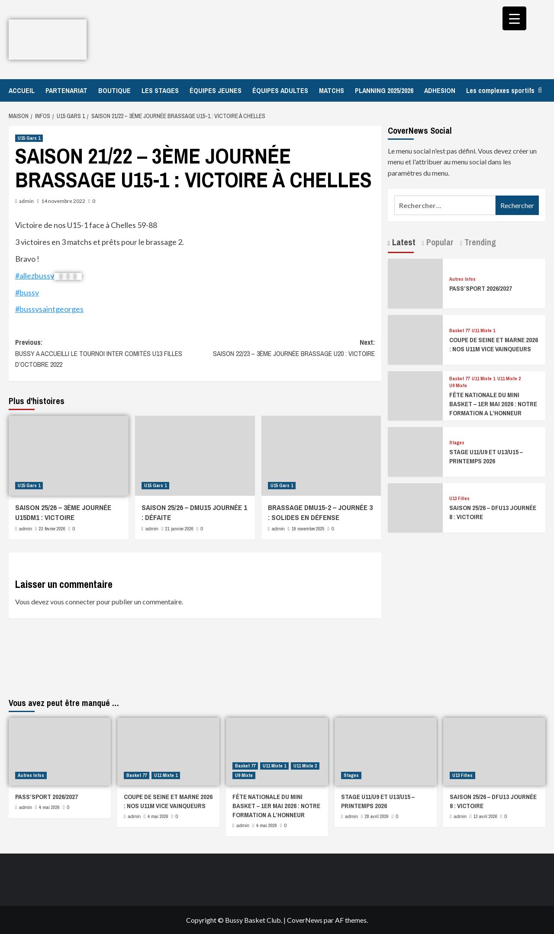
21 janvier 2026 (179, 529)
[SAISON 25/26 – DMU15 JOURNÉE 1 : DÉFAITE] (195, 456)
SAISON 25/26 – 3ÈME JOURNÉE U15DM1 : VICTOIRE (63, 512)
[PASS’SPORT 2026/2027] (415, 283)
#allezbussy (34, 275)
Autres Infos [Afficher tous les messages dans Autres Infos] (462, 279)
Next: (284, 348)
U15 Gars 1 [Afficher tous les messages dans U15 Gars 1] (29, 138)
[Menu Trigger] (514, 18)
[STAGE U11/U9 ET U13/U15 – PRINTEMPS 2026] (415, 450)
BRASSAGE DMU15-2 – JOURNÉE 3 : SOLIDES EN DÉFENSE (320, 512)
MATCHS (331, 90)
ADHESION (439, 90)
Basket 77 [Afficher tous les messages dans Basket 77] (459, 330)
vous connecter (72, 601)
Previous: (105, 353)
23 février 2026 (52, 529)
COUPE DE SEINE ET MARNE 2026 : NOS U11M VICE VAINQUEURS (493, 344)
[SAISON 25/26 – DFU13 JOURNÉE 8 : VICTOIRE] (415, 507)
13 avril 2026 (485, 816)
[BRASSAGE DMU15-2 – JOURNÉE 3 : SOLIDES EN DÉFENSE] (321, 456)
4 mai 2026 (49, 807)
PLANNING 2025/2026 (384, 90)
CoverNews (304, 920)
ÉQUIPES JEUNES (216, 90)
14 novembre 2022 (63, 201)
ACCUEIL (22, 90)
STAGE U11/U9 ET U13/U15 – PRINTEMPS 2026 (486, 456)
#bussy (27, 292)
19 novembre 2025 (308, 529)
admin (26, 201)
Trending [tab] (479, 242)
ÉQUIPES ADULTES (280, 90)
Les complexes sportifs (500, 90)
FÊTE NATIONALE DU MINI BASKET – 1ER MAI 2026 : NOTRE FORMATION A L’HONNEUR (493, 403)
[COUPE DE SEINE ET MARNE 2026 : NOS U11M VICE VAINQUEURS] (415, 338)
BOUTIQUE (114, 90)
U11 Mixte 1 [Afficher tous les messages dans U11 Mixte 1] (483, 330)
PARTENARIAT (66, 90)
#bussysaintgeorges (49, 309)
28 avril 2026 (377, 816)
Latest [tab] (403, 242)
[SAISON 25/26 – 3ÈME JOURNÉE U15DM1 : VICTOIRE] (69, 456)
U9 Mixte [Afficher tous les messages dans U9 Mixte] (458, 385)
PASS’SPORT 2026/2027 (480, 288)
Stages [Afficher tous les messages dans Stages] (456, 442)
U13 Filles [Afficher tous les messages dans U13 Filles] (459, 498)
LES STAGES (160, 90)
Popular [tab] (439, 242)
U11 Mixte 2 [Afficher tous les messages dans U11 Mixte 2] (509, 378)
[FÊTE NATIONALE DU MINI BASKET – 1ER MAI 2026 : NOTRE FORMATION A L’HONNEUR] (415, 395)
